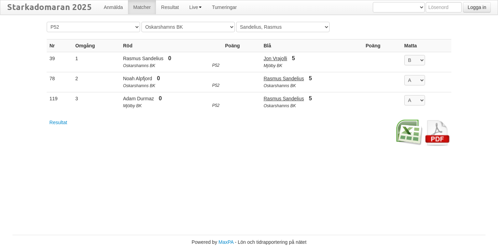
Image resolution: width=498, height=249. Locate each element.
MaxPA (226, 242)
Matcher (142, 7)
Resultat (58, 122)
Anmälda (113, 7)
